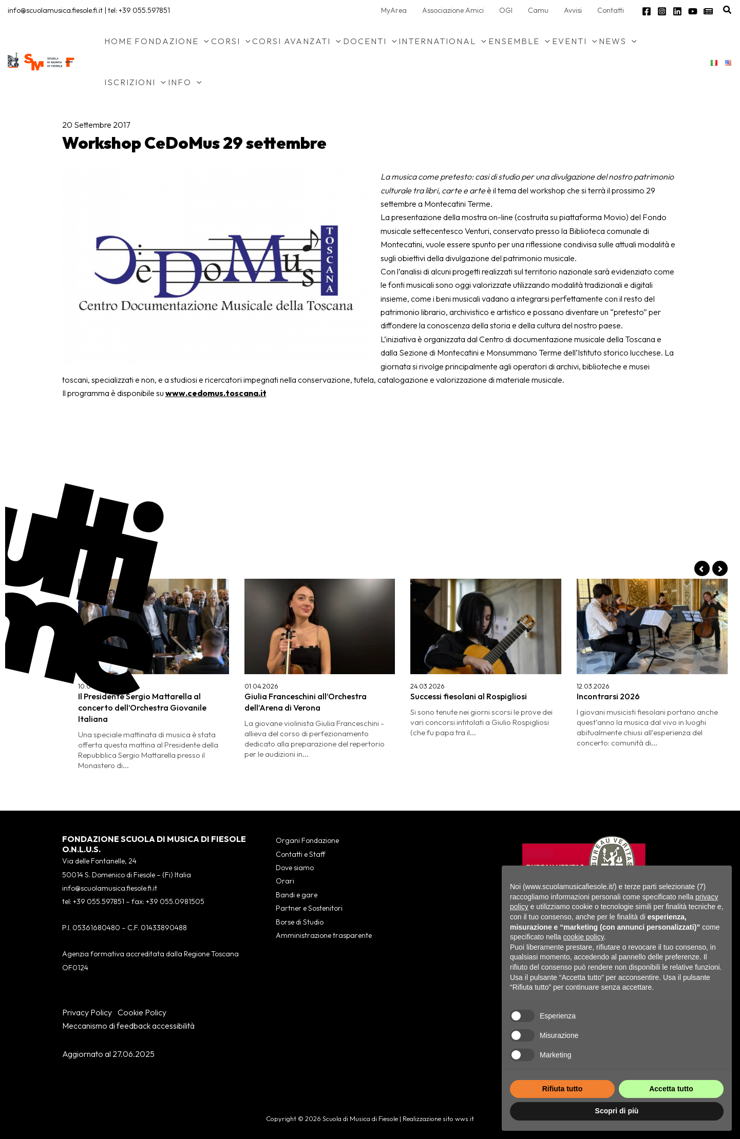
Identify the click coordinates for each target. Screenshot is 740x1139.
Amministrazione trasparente (324, 935)
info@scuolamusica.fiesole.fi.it (55, 10)
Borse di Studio (300, 922)
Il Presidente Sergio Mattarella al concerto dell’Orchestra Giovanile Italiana (142, 707)
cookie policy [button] (583, 937)
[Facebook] (646, 11)
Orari (285, 881)
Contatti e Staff (300, 854)
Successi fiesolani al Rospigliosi (468, 696)
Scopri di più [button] (617, 1111)
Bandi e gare (296, 894)
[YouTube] (692, 11)
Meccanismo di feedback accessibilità (128, 1025)
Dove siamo (295, 867)
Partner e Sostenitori (309, 908)
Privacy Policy (87, 1012)
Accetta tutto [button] (671, 1089)
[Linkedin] (677, 11)
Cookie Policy (142, 1012)
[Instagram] (662, 11)
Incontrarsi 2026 (608, 696)
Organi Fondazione (307, 840)
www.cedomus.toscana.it (216, 393)
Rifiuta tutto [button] (562, 1089)
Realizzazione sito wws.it (438, 1118)
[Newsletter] (708, 11)
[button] (727, 10)
